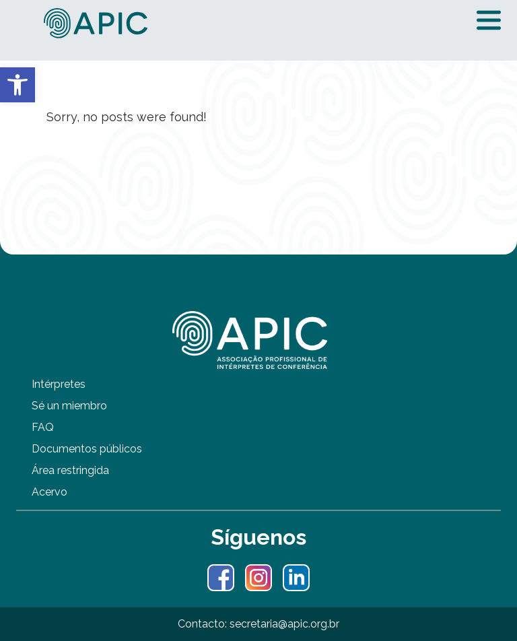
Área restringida (70, 470)
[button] (17, 84)
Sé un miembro (69, 405)
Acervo (49, 491)
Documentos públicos (87, 448)
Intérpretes (58, 384)
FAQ (43, 427)
